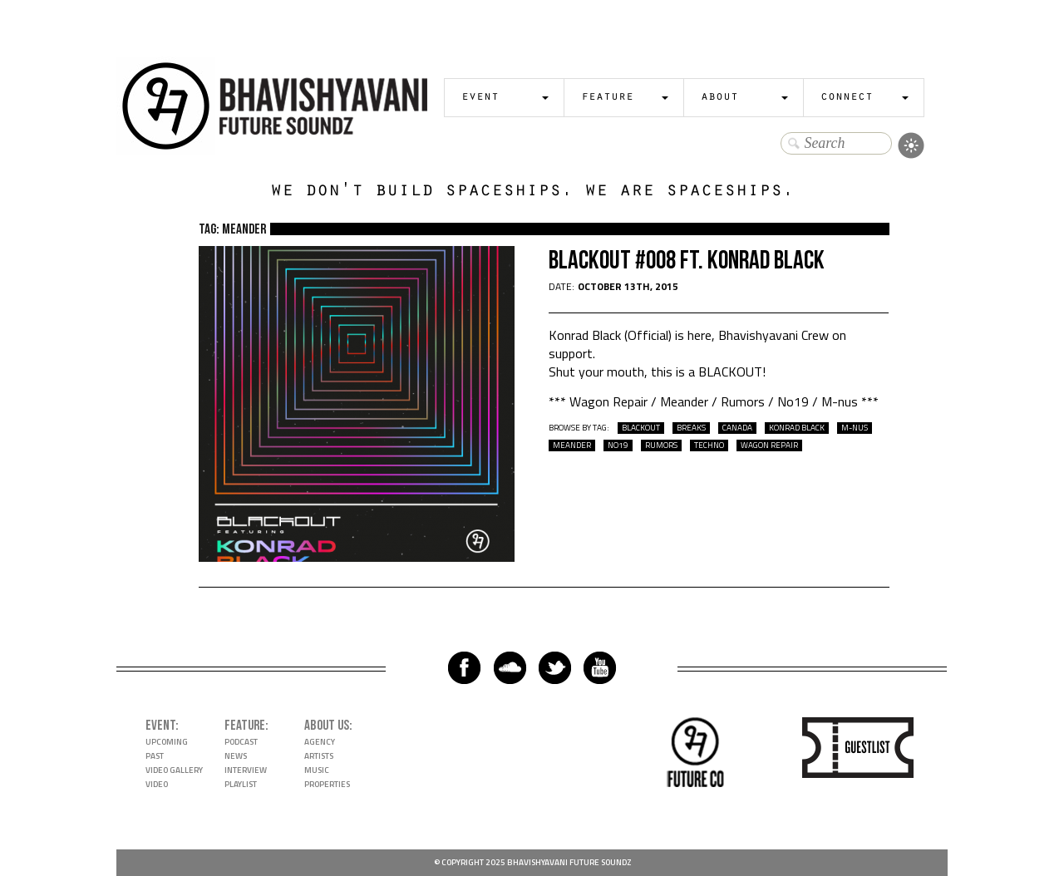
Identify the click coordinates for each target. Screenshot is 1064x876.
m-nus (854, 428)
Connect (846, 97)
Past (154, 756)
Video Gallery (174, 770)
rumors (661, 445)
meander (572, 445)
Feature (607, 97)
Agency (319, 742)
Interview (245, 770)
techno (709, 445)
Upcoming (166, 742)
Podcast (241, 742)
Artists (318, 756)
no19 (618, 445)
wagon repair (769, 445)
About (719, 97)
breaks (691, 428)
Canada (737, 428)
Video (156, 784)
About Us (326, 725)
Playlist (240, 784)
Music (316, 770)
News (235, 756)
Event (480, 97)
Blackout (641, 428)
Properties (327, 784)
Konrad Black (797, 428)
